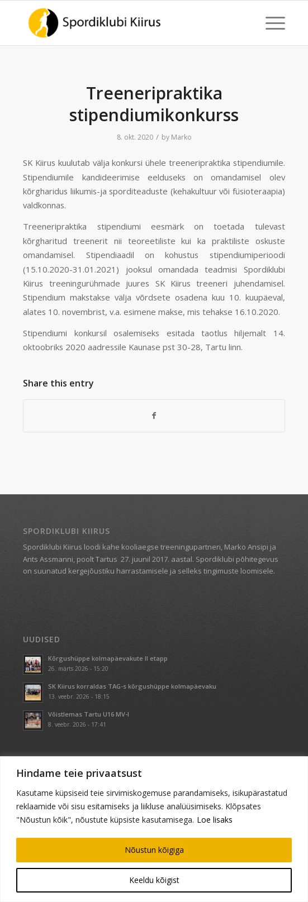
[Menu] (269, 23)
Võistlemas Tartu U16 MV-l (88, 714)
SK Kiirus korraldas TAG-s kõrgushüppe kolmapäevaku (132, 686)
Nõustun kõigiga (154, 849)
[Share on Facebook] (153, 415)
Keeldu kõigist (154, 880)
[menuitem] (269, 23)
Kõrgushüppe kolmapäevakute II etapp (108, 658)
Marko (181, 137)
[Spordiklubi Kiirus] (128, 23)
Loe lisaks (215, 819)
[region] (154, 829)
